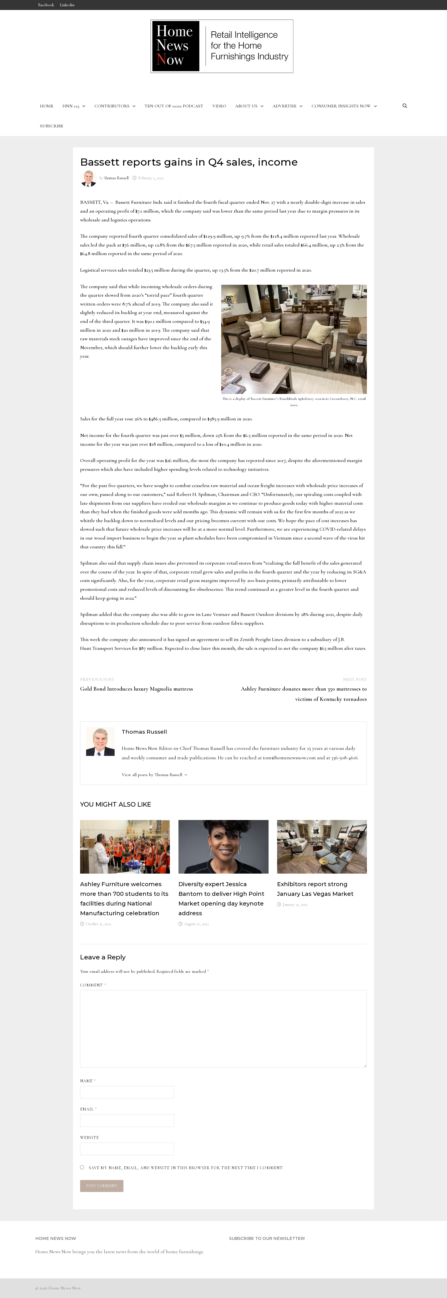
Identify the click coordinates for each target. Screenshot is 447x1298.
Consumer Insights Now (341, 106)
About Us (246, 106)
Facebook (46, 5)
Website (89, 1137)
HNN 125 (70, 106)
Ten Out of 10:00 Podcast (174, 106)
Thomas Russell (116, 178)
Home (46, 106)
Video (219, 106)
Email (88, 1109)
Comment (93, 985)
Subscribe (51, 126)
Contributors (111, 106)
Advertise (284, 106)
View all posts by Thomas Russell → (155, 775)
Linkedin (67, 5)
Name (88, 1081)
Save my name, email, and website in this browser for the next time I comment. (186, 1167)
